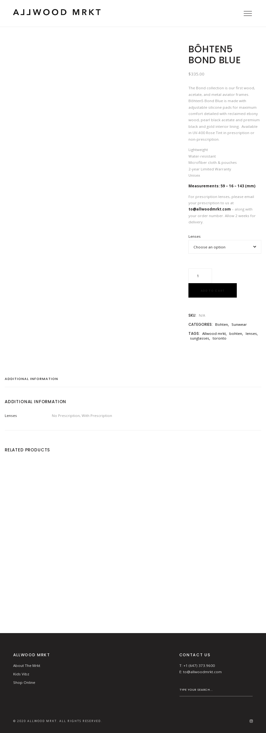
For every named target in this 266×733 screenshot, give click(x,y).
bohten (235, 333)
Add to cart (213, 291)
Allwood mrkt (214, 333)
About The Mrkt (26, 665)
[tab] (34, 381)
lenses (251, 333)
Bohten (221, 324)
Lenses (194, 236)
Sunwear (239, 324)
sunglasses (199, 338)
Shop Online (24, 682)
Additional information (31, 379)
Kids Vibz (21, 674)
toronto (219, 338)
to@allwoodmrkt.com (202, 671)
